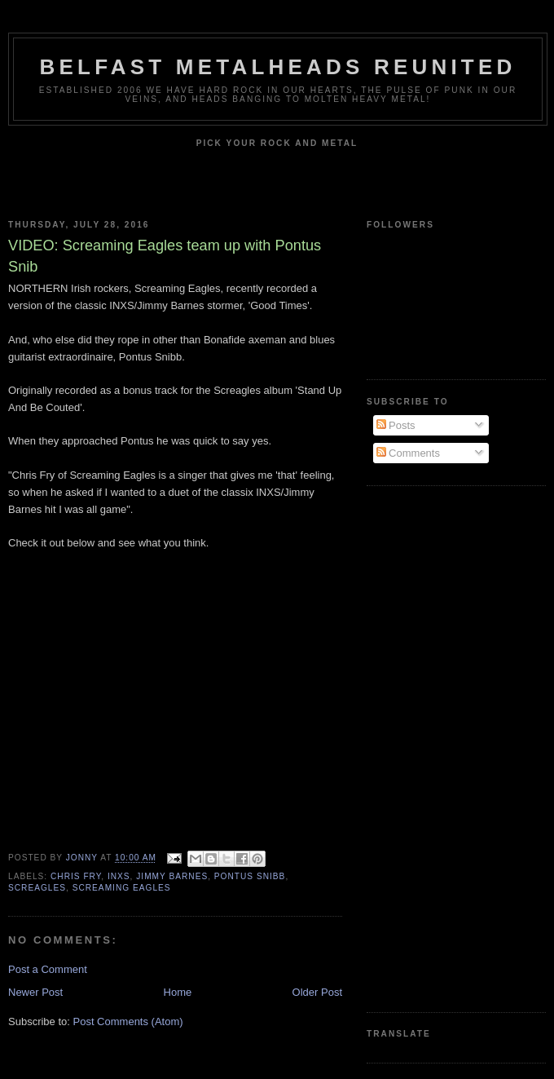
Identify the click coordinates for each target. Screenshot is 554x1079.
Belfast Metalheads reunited (278, 67)
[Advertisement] (432, 747)
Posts (396, 425)
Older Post (317, 992)
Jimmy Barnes (172, 876)
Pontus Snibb (250, 876)
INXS (119, 876)
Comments (408, 453)
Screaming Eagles (122, 887)
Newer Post (35, 992)
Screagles (37, 887)
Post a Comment (47, 969)
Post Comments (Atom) (128, 1021)
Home (178, 992)
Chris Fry (76, 876)
